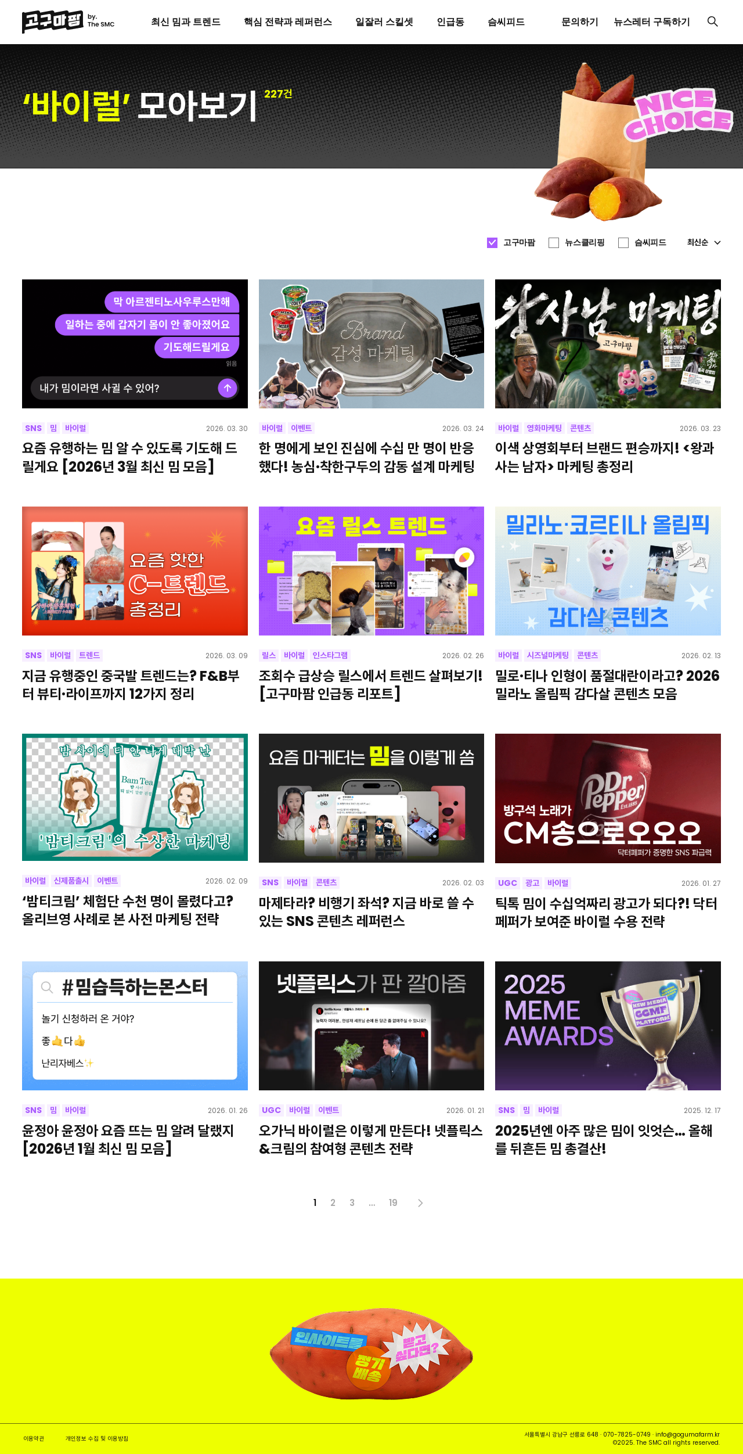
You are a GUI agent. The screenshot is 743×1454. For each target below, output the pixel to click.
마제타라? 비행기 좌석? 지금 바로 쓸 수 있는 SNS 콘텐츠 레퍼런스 (366, 912)
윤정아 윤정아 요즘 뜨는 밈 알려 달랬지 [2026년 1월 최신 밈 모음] (128, 1140)
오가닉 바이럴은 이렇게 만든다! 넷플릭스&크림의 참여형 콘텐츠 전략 (371, 1140)
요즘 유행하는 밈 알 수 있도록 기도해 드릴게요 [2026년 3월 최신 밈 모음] (129, 457)
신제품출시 (71, 880)
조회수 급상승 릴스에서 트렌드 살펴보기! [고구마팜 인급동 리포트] (371, 685)
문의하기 (579, 21)
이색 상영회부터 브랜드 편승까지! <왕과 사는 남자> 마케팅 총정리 (605, 457)
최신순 (704, 242)
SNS (33, 428)
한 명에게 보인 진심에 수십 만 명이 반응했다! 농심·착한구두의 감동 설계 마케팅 (367, 457)
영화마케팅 (544, 428)
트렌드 (89, 655)
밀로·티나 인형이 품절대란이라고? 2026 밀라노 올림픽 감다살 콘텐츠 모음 (607, 685)
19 (393, 1202)
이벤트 (301, 428)
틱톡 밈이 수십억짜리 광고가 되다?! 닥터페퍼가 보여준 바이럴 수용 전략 (606, 913)
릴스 (269, 655)
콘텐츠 (580, 428)
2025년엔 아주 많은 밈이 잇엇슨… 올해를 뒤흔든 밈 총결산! (604, 1140)
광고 (532, 883)
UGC (507, 883)
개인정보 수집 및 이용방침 (97, 1438)
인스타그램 (330, 655)
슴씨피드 (650, 242)
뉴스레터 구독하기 (652, 21)
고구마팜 (519, 242)
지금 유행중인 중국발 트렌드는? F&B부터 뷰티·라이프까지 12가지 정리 (131, 685)
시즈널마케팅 (548, 655)
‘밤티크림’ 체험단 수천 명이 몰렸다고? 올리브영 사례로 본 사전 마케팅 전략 (127, 910)
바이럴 (75, 428)
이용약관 (33, 1438)
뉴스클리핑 (584, 242)
